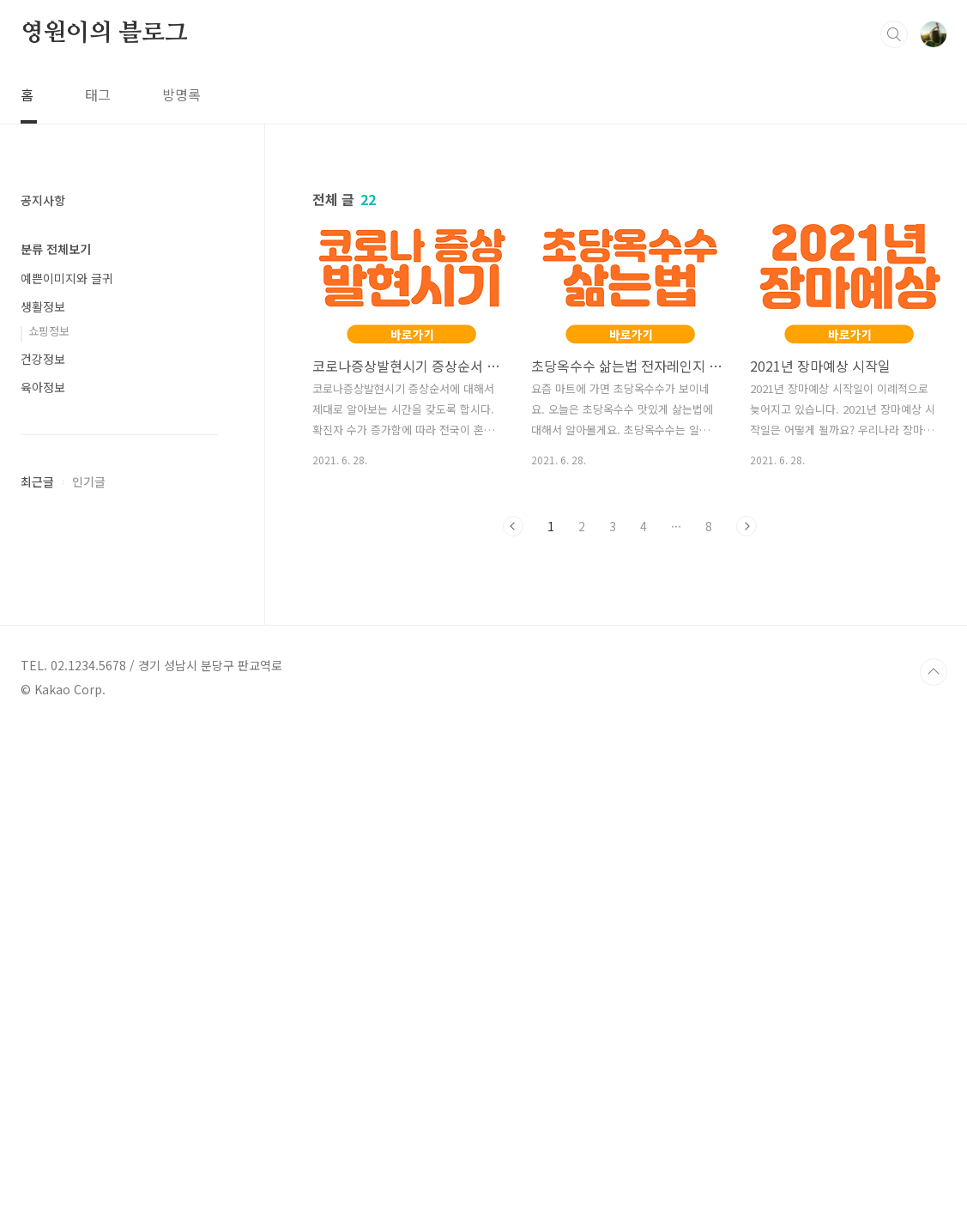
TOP (933, 1159)
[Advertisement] (119, 497)
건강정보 (43, 873)
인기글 (89, 996)
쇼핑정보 (49, 846)
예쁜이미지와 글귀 (67, 793)
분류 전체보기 (56, 763)
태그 (98, 94)
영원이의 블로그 (104, 33)
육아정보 (43, 902)
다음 (746, 526)
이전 (513, 526)
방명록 (181, 94)
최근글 (37, 996)
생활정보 (43, 821)
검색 (894, 34)
